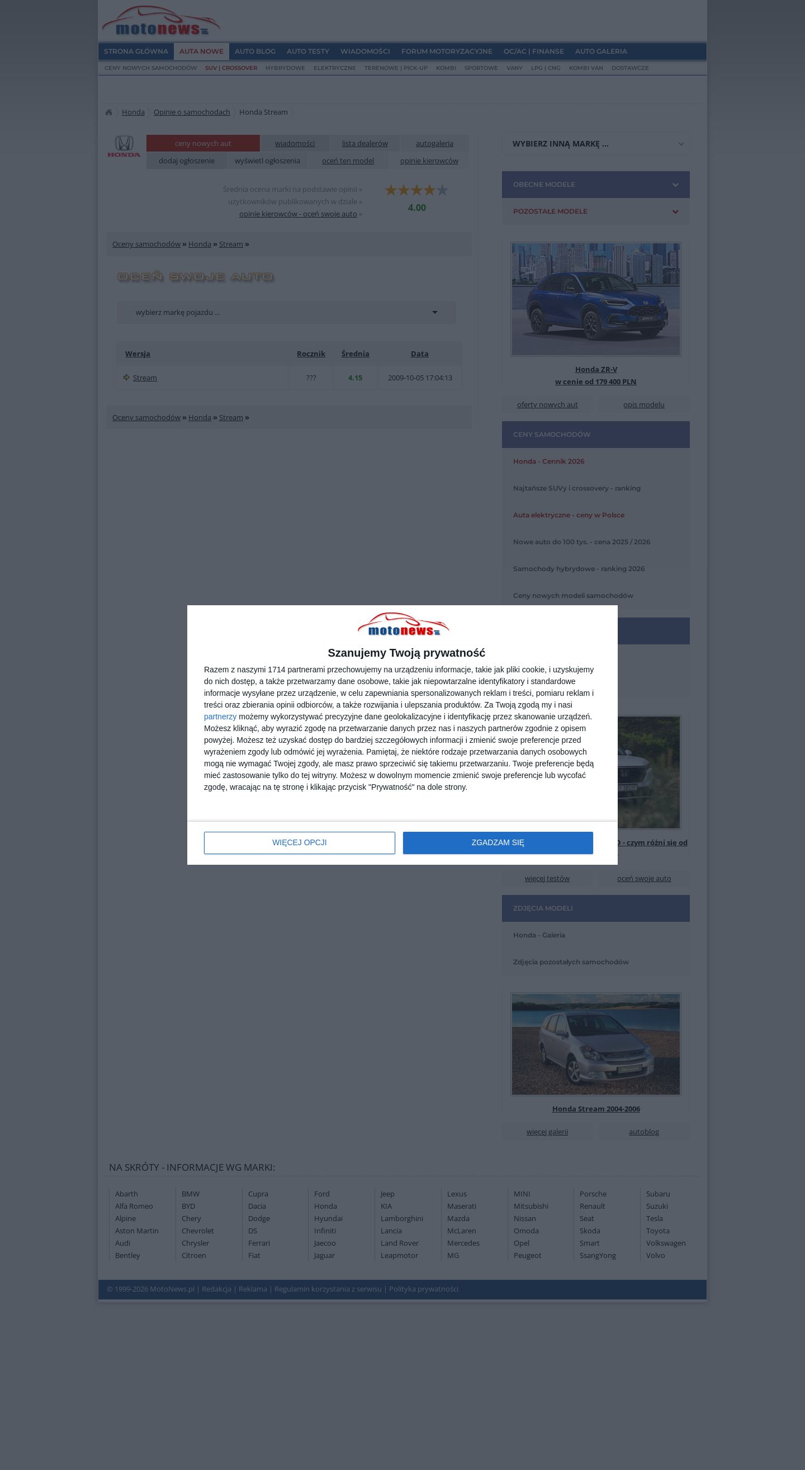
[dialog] (402, 735)
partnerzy (220, 716)
